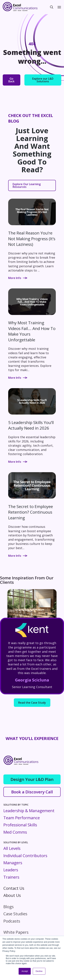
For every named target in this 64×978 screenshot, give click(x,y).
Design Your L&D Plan (32, 779)
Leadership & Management (28, 810)
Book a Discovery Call (32, 792)
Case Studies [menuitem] (15, 913)
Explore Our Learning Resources (27, 185)
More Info (17, 278)
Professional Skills (20, 825)
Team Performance (21, 817)
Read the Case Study (32, 702)
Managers (12, 862)
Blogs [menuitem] (8, 906)
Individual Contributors (25, 855)
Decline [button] (39, 971)
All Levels (11, 848)
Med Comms (15, 832)
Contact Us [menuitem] (13, 888)
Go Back (11, 80)
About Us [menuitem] (12, 895)
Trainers (11, 877)
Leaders (10, 870)
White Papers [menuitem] (16, 932)
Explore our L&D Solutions (42, 80)
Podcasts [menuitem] (11, 921)
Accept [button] (25, 971)
